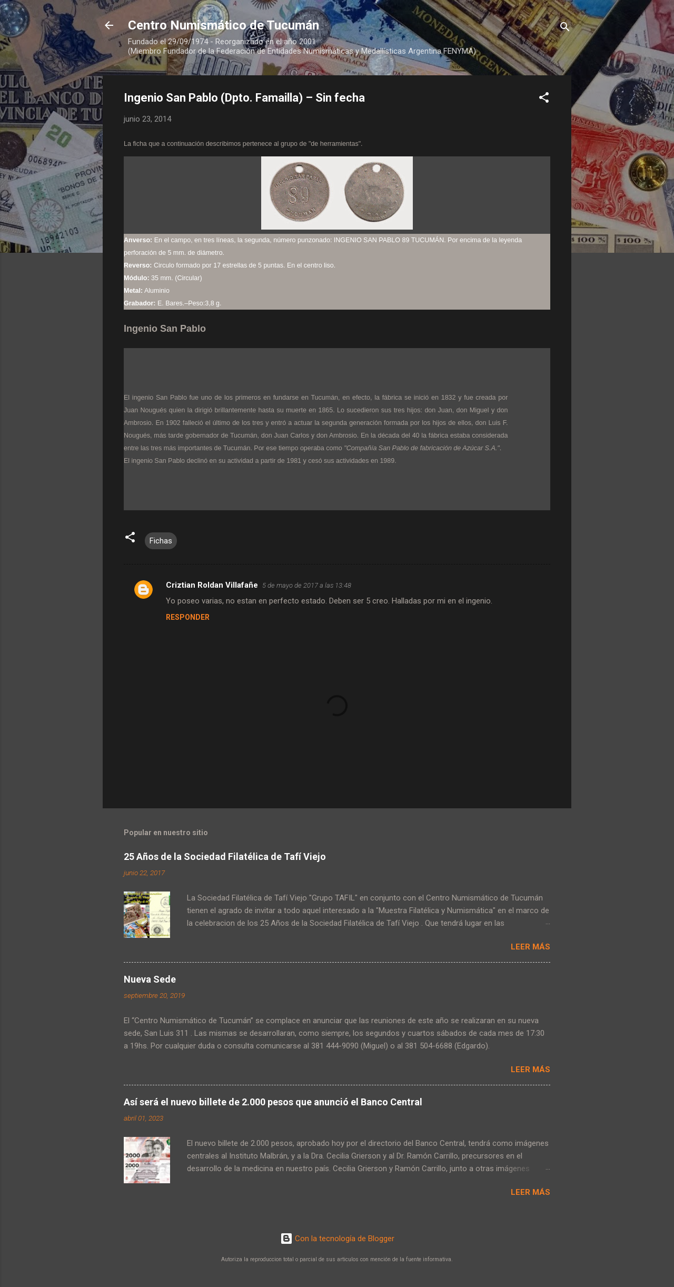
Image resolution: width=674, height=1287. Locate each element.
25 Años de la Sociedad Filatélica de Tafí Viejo (225, 856)
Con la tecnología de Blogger (337, 1238)
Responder (188, 617)
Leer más (530, 947)
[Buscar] (565, 29)
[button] (544, 99)
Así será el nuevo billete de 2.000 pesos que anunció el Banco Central (273, 1101)
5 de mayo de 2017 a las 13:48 (306, 585)
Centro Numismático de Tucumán (223, 25)
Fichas (161, 541)
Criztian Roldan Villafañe (212, 585)
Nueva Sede (150, 979)
